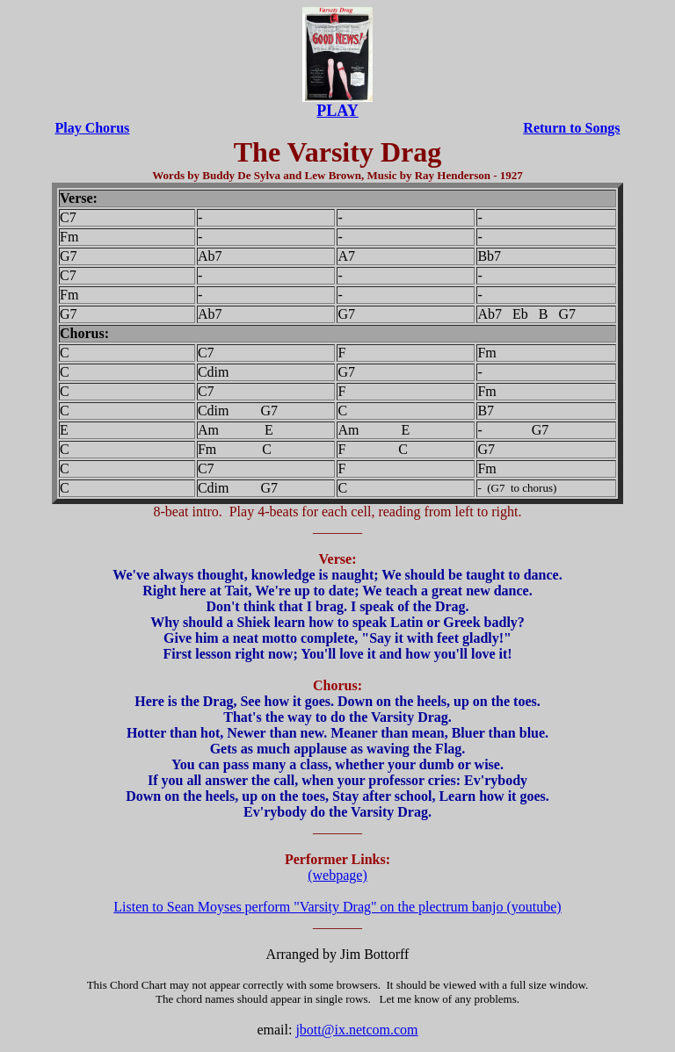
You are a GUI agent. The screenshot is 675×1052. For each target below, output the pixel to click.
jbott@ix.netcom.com (356, 1029)
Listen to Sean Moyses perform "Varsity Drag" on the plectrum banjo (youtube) (337, 906)
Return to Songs (571, 127)
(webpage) (337, 875)
